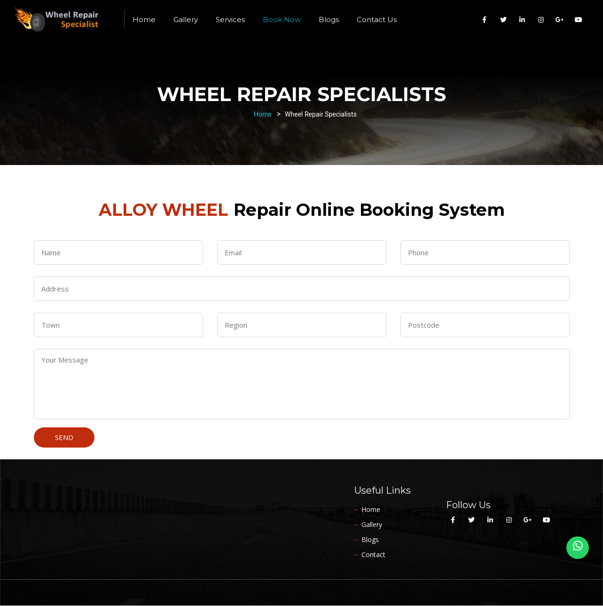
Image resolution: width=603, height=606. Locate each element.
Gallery (185, 19)
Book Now (282, 19)
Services (230, 19)
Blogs (329, 19)
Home (144, 19)
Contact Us (377, 19)
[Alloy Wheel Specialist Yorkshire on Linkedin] (522, 19)
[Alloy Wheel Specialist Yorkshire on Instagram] (541, 19)
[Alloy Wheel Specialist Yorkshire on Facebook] (484, 19)
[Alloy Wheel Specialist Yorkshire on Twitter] (503, 19)
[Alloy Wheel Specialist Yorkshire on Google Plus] (559, 19)
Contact (373, 554)
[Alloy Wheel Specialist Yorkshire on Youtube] (578, 19)
